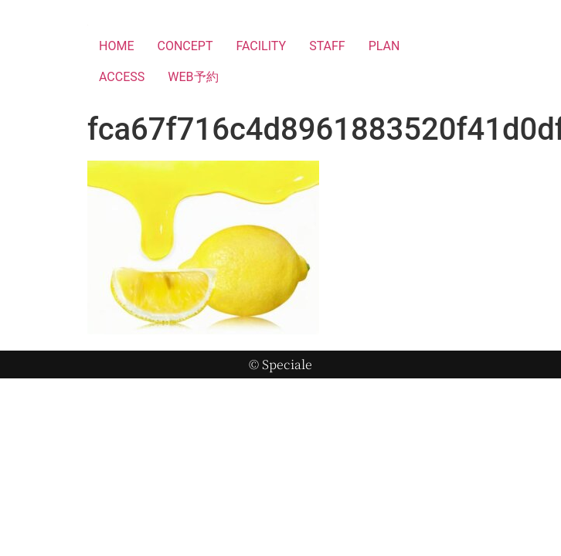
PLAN (384, 46)
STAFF (327, 46)
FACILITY (261, 46)
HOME (116, 46)
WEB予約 (193, 77)
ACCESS (121, 77)
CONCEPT (184, 46)
